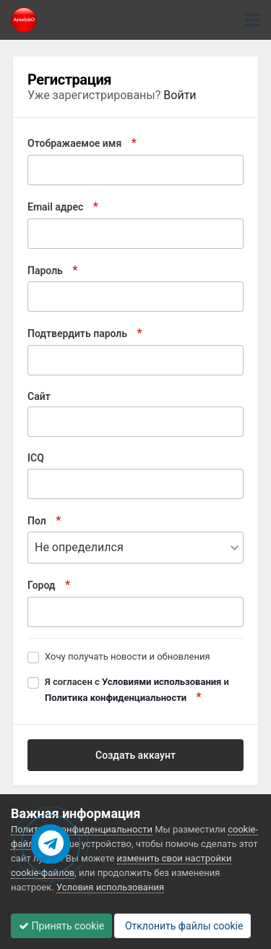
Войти (179, 95)
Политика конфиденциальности (115, 697)
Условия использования (110, 887)
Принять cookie (61, 926)
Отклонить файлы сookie (182, 926)
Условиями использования (161, 681)
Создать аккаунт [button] (135, 755)
